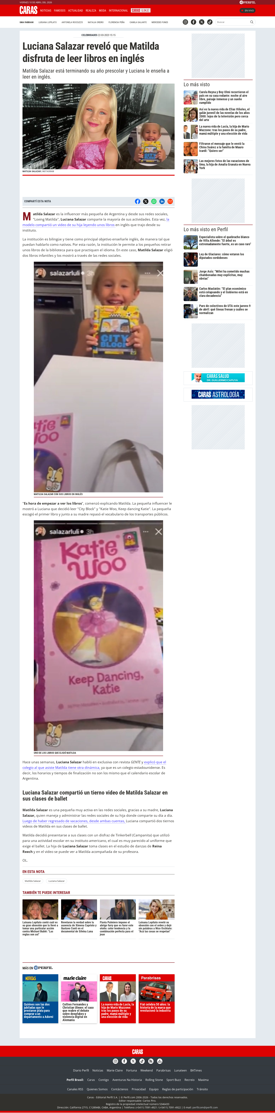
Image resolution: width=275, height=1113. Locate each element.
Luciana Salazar (57, 881)
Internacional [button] (118, 10)
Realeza (91, 10)
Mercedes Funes (160, 22)
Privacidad (139, 1089)
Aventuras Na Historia (127, 1080)
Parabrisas (163, 1070)
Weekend (146, 1070)
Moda (102, 10)
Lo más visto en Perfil (206, 229)
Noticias (45, 10)
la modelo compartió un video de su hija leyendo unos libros (95, 222)
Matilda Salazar (33, 881)
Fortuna (131, 1070)
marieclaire (79, 978)
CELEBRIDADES (89, 35)
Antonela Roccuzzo (72, 22)
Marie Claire (115, 1070)
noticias (40, 978)
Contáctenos (119, 1089)
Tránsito (202, 1089)
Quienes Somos (97, 1089)
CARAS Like (141, 10)
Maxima (203, 1080)
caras (118, 978)
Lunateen (180, 1070)
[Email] (170, 201)
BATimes (196, 1070)
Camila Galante (138, 22)
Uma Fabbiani (27, 22)
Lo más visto (197, 84)
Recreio (190, 1080)
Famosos (59, 10)
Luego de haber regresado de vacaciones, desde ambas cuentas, (74, 820)
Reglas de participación (177, 1089)
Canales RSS (75, 1089)
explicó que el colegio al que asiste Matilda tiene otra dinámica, (94, 765)
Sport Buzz (173, 1080)
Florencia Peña (117, 22)
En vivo (247, 10)
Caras (91, 1080)
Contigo (103, 1080)
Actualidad (75, 10)
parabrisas (157, 978)
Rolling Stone (154, 1080)
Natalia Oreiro (96, 22)
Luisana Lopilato (48, 22)
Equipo (154, 1089)
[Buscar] (232, 22)
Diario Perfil (81, 1070)
